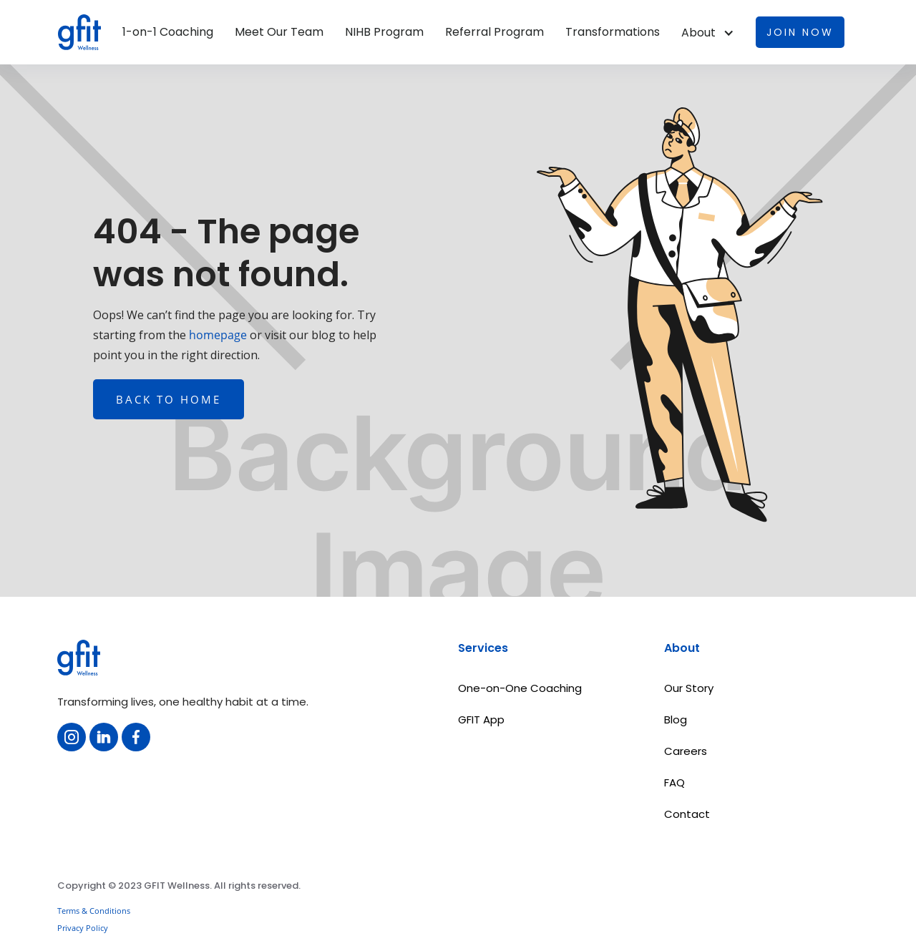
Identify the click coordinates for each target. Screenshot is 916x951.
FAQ (674, 782)
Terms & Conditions (93, 910)
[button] (707, 33)
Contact (687, 813)
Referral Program (494, 32)
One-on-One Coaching (520, 688)
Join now (800, 32)
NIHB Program (384, 32)
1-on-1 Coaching (167, 32)
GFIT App (481, 719)
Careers (685, 751)
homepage (216, 335)
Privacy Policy (82, 927)
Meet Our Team (279, 32)
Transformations (612, 32)
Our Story (688, 688)
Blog (675, 719)
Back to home (168, 399)
